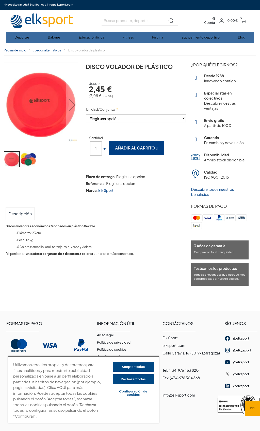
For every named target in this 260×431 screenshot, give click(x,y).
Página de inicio (15, 50)
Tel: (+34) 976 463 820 (180, 370)
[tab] (20, 213)
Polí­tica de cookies (111, 349)
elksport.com (173, 345)
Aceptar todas (133, 367)
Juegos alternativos (47, 50)
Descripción (20, 213)
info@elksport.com (60, 4)
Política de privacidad (114, 342)
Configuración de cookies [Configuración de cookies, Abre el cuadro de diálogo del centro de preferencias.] (133, 393)
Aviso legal (105, 335)
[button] (72, 106)
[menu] (130, 37)
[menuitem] (22, 37)
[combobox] (140, 21)
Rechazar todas (133, 379)
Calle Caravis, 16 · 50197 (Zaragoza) (191, 353)
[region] (83, 389)
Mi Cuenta (209, 21)
